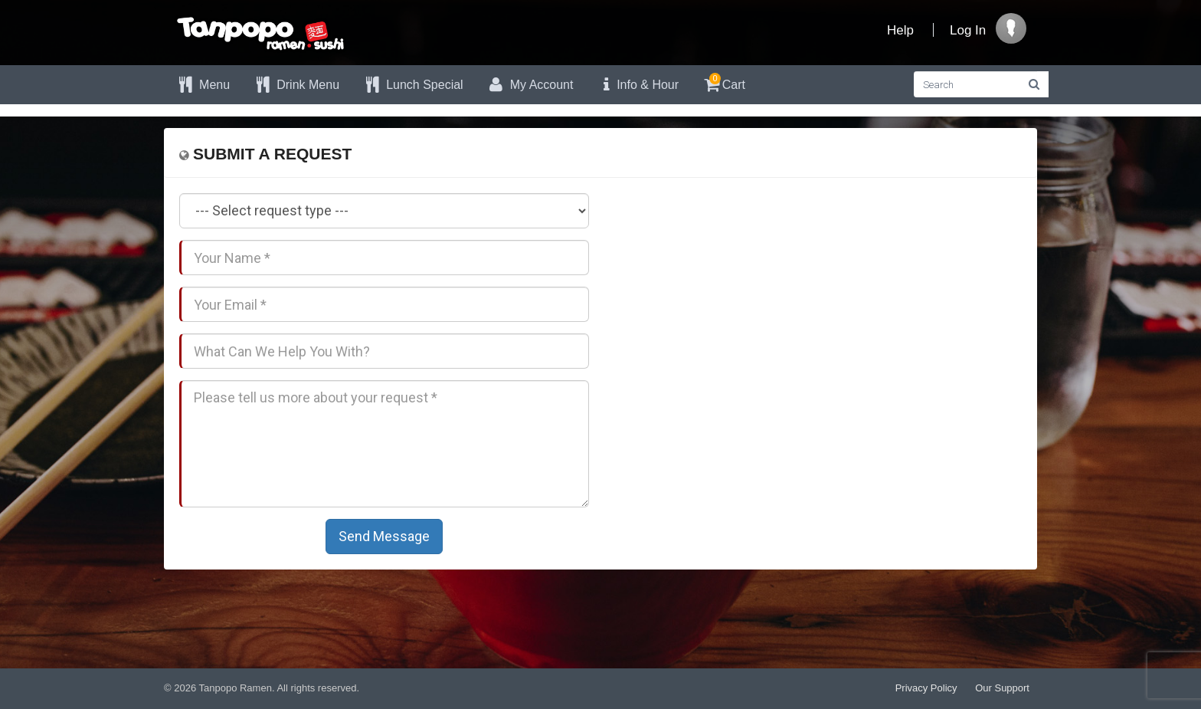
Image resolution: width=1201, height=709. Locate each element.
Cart (723, 82)
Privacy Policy (926, 688)
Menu (202, 84)
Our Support (1002, 688)
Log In (968, 30)
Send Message (384, 536)
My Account (530, 84)
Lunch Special (412, 84)
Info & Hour (637, 84)
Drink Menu (296, 84)
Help (900, 30)
